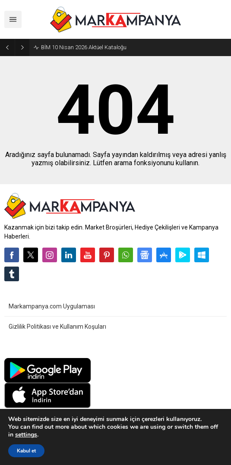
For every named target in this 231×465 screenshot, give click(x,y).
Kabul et (26, 450)
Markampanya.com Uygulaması (52, 306)
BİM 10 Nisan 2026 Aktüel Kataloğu (84, 47)
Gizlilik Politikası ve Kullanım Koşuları (57, 326)
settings (26, 435)
